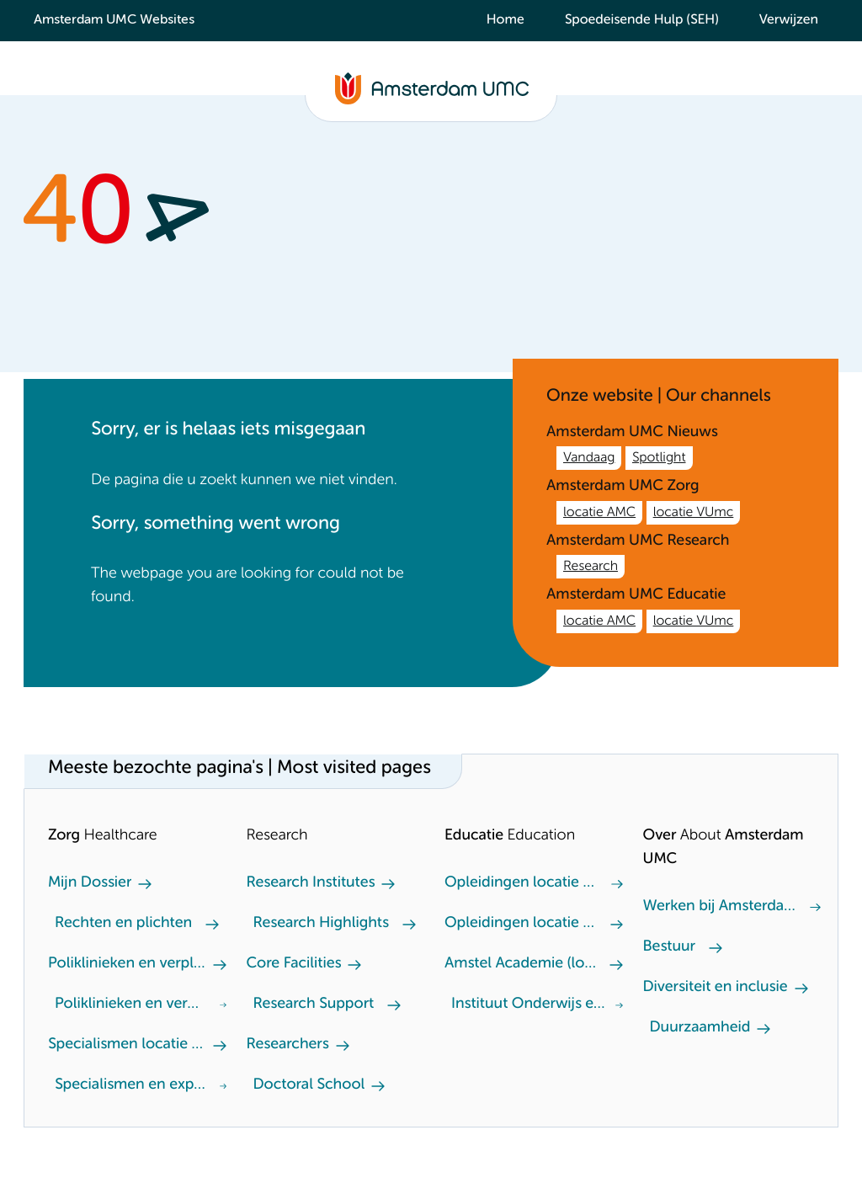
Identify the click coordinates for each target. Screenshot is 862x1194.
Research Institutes (311, 883)
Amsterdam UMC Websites (114, 20)
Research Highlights (321, 923)
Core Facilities (294, 964)
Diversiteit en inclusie (715, 987)
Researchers (288, 1045)
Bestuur (669, 947)
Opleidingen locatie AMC (520, 923)
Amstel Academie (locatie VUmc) (523, 964)
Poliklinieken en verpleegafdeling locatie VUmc (130, 1004)
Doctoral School (309, 1085)
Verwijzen (788, 20)
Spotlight (659, 458)
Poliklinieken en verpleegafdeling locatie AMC (127, 964)
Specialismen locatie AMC (127, 1045)
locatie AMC (599, 513)
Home (505, 20)
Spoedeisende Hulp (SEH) (642, 20)
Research (590, 566)
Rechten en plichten (123, 923)
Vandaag (589, 458)
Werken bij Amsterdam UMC (720, 906)
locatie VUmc (693, 513)
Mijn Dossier (89, 883)
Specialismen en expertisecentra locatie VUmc (134, 1085)
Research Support (314, 1004)
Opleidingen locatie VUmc (521, 883)
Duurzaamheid (700, 1028)
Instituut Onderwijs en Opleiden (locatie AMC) (530, 1004)
